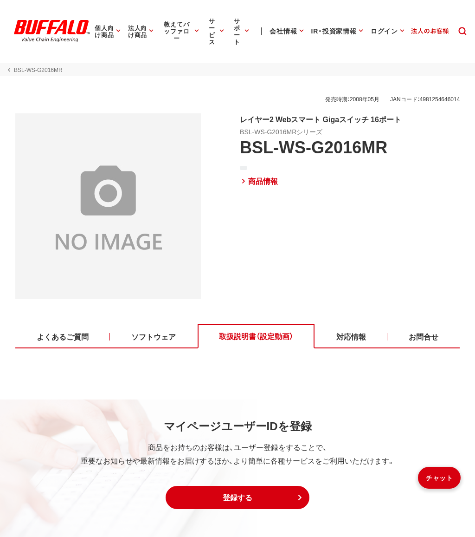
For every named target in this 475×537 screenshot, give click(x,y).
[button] (237, 497)
